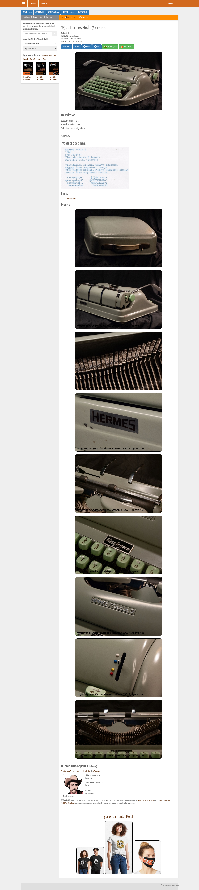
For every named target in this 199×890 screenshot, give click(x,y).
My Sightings (96, 771)
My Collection (86, 771)
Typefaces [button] (68, 12)
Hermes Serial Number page (146, 800)
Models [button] (39, 12)
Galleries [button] (53, 12)
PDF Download (27, 80)
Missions (44, 4)
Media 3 (74, 17)
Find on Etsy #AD (126, 47)
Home (63, 17)
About (33, 4)
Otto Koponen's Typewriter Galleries (71, 771)
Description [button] (66, 47)
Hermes (68, 17)
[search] (40, 44)
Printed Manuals (47, 56)
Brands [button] (27, 12)
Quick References (36, 59)
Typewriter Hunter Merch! (118, 817)
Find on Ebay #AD (110, 47)
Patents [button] (82, 12)
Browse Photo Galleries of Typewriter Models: (36, 39)
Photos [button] (86, 46)
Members (171, 4)
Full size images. (71, 199)
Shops (45, 59)
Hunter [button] (76, 47)
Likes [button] (97, 46)
